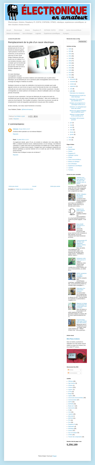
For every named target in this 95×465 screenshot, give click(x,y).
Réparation (16, 118)
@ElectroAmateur (27, 109)
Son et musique (72, 432)
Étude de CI (71, 406)
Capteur (70, 395)
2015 (70, 70)
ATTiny (70, 391)
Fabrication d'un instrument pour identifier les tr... (77, 100)
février (72, 132)
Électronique (18, 30)
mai (71, 125)
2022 (70, 53)
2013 (70, 75)
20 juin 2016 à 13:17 (24, 129)
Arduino (27, 30)
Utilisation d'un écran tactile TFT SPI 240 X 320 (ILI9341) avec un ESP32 (81, 180)
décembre (73, 79)
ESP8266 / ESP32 (50, 30)
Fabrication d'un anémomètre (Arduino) (81, 290)
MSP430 (70, 418)
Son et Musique (27, 33)
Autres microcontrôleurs (73, 30)
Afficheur (70, 381)
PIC (69, 420)
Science (70, 430)
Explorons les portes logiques (81, 209)
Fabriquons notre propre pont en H (81, 259)
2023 (70, 51)
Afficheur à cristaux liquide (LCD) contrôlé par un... (77, 115)
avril (71, 127)
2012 (70, 77)
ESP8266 (70, 404)
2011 (70, 137)
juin (71, 122)
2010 (70, 140)
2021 (70, 56)
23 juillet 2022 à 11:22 (22, 139)
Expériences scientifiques (52, 33)
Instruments (71, 408)
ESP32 (70, 402)
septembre (73, 86)
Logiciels (38, 33)
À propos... (66, 33)
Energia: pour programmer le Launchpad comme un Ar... (78, 103)
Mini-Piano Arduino (73, 339)
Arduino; (70, 389)
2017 (70, 65)
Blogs (69, 393)
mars (71, 129)
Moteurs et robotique (13, 33)
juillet (71, 91)
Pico (69, 422)
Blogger (54, 456)
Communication (72, 400)
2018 (70, 63)
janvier (72, 134)
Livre (69, 412)
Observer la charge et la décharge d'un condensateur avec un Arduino (82, 305)
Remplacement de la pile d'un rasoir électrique (78, 96)
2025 (70, 49)
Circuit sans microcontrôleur (75, 397)
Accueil (8, 30)
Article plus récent (13, 186)
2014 (70, 72)
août (71, 88)
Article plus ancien (55, 186)
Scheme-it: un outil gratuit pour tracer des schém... (78, 107)
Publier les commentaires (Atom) (24, 189)
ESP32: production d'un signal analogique (82, 275)
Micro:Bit (70, 416)
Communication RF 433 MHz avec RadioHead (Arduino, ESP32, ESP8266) (82, 243)
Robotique (71, 428)
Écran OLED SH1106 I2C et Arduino (80, 225)
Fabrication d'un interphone (77, 93)
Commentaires (72, 373)
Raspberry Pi (37, 30)
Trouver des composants (75, 436)
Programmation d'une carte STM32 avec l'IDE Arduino (82, 321)
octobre (72, 84)
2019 (70, 60)
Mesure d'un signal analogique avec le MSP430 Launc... (78, 111)
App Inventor (71, 383)
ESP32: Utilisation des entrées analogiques (81, 196)
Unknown (15, 129)
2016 (70, 68)
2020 (70, 58)
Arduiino (70, 385)
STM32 (61, 30)
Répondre (15, 134)
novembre (73, 81)
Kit (69, 410)
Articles (70, 370)
